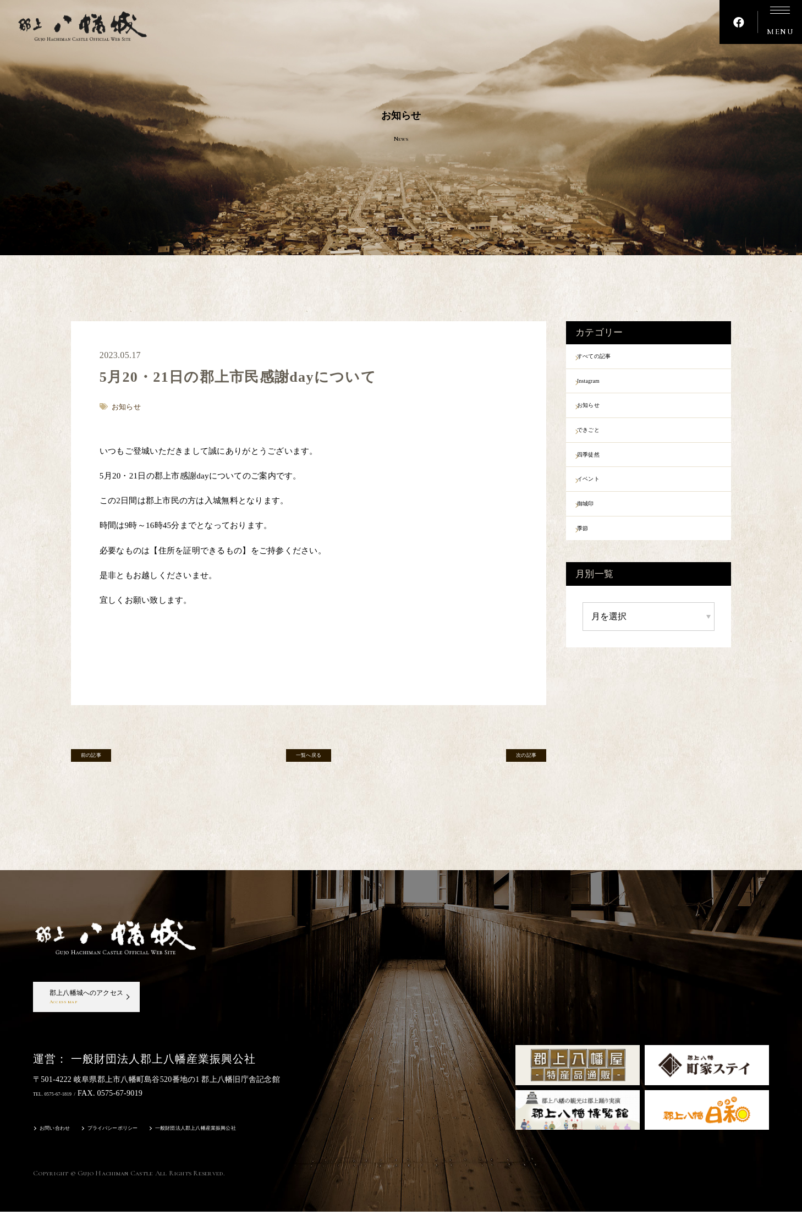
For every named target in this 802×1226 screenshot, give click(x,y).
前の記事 (104, 759)
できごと (602, 443)
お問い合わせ (62, 1144)
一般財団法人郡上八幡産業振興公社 (249, 1144)
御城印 (598, 530)
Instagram (602, 386)
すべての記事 (610, 358)
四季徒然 (602, 473)
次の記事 (513, 759)
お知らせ (602, 415)
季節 (593, 558)
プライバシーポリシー (137, 1144)
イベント (602, 501)
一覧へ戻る (308, 759)
